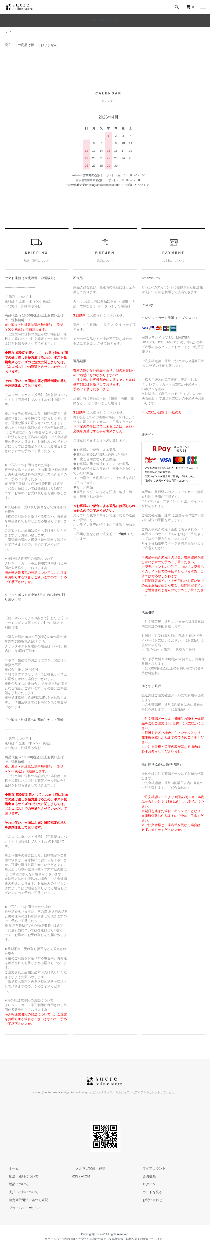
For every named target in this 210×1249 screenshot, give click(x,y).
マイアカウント (149, 1169)
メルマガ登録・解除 (86, 1169)
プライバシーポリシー (21, 1208)
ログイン (145, 1185)
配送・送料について (19, 1177)
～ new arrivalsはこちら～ (105, 20)
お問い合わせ (148, 1200)
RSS (75, 1177)
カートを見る (148, 1193)
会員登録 (145, 1177)
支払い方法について (19, 1193)
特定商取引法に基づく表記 (24, 1200)
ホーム (9, 32)
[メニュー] (203, 7)
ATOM (85, 1177)
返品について (14, 1185)
